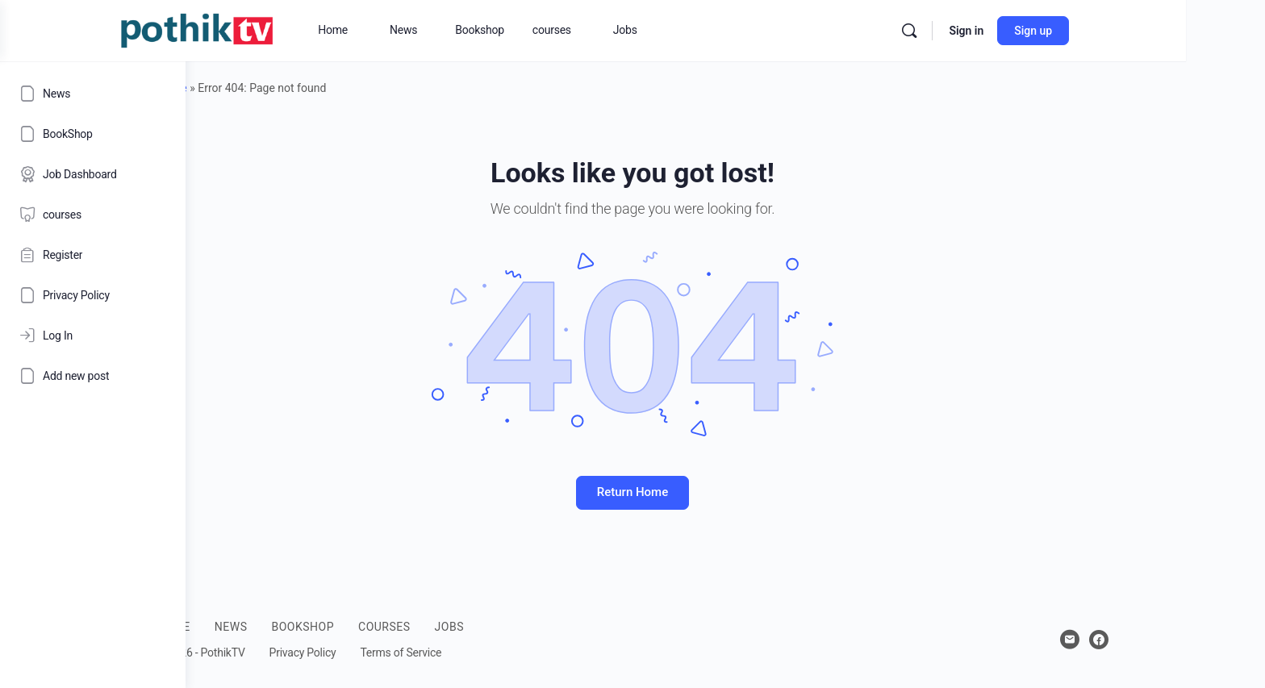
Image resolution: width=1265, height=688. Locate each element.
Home (264, 87)
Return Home (725, 492)
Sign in (1098, 30)
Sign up (1165, 30)
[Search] (1041, 30)
